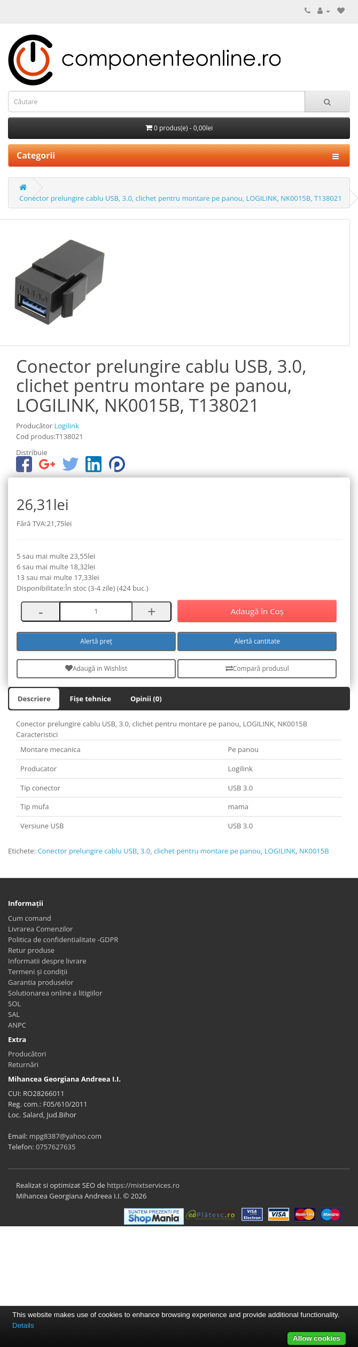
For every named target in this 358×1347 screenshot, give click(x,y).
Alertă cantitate (257, 641)
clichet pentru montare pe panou (207, 851)
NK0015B (314, 851)
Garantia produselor (41, 982)
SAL (14, 1014)
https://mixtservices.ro (143, 1185)
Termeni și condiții (37, 971)
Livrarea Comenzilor (40, 929)
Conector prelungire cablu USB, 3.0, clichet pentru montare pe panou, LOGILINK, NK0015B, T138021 (180, 198)
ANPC (17, 1025)
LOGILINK (279, 851)
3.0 (145, 851)
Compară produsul (257, 668)
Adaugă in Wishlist (96, 668)
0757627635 (55, 1147)
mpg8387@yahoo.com (65, 1136)
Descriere (34, 698)
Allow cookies (316, 1338)
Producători (27, 1054)
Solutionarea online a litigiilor (55, 993)
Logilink (66, 425)
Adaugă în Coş (257, 611)
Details (23, 1325)
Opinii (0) (146, 698)
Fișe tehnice (90, 698)
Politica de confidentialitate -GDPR (63, 939)
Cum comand (29, 918)
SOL (14, 1003)
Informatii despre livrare (47, 961)
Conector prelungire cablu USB (87, 851)
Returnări (23, 1064)
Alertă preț (96, 641)
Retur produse (31, 950)
